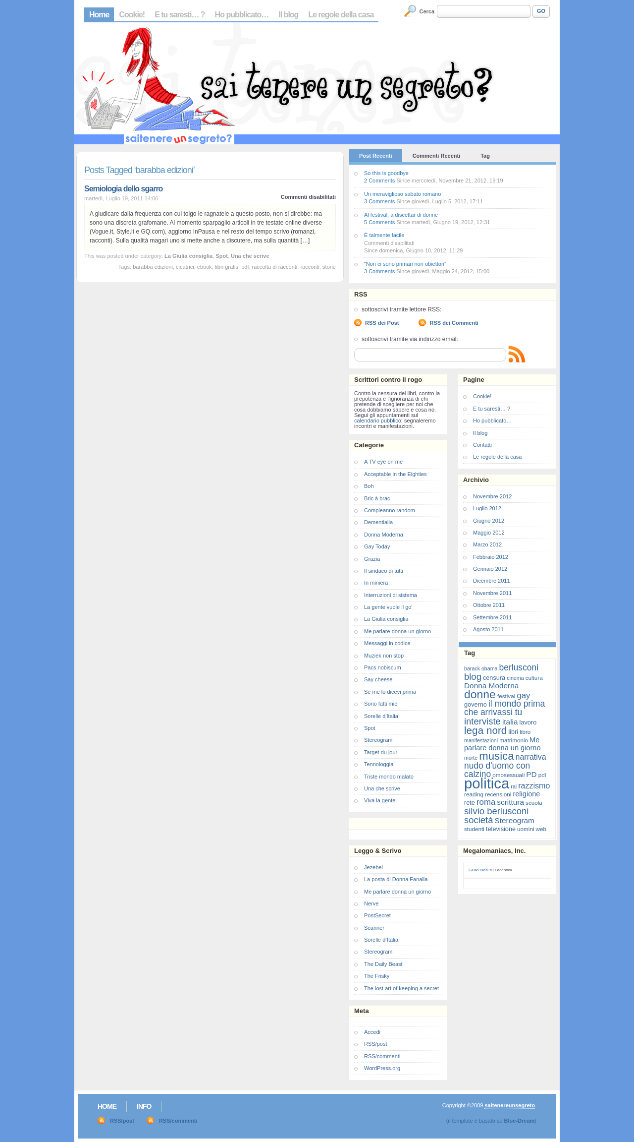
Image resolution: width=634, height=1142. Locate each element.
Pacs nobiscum (382, 667)
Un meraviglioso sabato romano (402, 194)
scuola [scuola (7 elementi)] (534, 802)
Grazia (372, 559)
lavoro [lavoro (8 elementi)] (528, 722)
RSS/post (375, 1044)
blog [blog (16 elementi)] (472, 676)
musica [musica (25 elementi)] (496, 756)
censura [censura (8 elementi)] (494, 677)
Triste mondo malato (389, 777)
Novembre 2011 (492, 593)
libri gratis (226, 267)
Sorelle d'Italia (381, 716)
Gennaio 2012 (490, 569)
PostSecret (377, 915)
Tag (485, 156)
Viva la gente (379, 800)
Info (144, 1106)
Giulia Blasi (478, 870)
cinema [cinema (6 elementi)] (515, 678)
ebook (204, 267)
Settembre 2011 (492, 617)
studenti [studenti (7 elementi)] (474, 829)
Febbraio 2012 (490, 557)
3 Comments (379, 201)
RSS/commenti (382, 1056)
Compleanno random (389, 510)
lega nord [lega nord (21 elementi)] (485, 730)
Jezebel (373, 867)
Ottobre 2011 (489, 605)
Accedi (372, 1032)
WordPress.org (382, 1068)
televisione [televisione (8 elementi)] (501, 829)
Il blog (288, 14)
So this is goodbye (386, 173)
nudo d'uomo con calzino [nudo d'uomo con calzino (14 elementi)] (497, 770)
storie (329, 267)
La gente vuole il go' (388, 607)
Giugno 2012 (488, 521)
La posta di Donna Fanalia (395, 879)
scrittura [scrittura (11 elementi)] (510, 802)
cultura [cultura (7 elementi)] (534, 677)
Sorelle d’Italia (381, 940)
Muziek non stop (384, 656)
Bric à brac (377, 498)
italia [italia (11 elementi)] (510, 722)
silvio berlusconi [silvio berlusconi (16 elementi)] (496, 811)
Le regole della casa (340, 14)
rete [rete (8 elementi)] (469, 802)
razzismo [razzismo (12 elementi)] (534, 785)
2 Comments (379, 180)
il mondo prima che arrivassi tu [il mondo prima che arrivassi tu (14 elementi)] (504, 708)
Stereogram (378, 740)
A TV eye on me (383, 462)
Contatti (482, 445)
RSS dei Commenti (453, 323)
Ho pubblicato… (242, 14)
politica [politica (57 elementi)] (486, 783)
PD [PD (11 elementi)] (531, 774)
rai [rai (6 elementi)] (514, 786)
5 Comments (379, 222)
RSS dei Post (382, 323)
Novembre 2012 (492, 496)
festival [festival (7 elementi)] (506, 696)
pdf (245, 267)
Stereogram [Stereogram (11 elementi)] (514, 820)
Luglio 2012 (487, 508)
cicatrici (185, 267)
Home (99, 14)
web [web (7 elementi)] (541, 829)
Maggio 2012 (489, 533)
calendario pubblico (377, 420)
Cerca (427, 11)
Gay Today (377, 546)
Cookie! (132, 14)
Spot (221, 256)
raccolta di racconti (275, 267)
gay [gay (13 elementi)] (523, 695)
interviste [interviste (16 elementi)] (482, 721)
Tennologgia (378, 764)
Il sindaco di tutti (383, 571)
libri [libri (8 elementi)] (513, 731)
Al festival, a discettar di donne (401, 215)
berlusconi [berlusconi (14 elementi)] (518, 667)
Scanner (374, 928)
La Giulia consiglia (188, 256)
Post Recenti (375, 156)
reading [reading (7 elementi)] (473, 794)
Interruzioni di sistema (390, 595)
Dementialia (378, 522)
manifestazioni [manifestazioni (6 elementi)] (481, 740)
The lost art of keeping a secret (401, 988)
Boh (369, 486)
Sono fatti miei (381, 704)
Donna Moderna (383, 535)
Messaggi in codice (387, 643)
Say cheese (378, 679)
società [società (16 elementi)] (478, 820)
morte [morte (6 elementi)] (470, 758)
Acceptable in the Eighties (395, 474)
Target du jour (380, 752)
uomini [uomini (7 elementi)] (525, 829)
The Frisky (376, 976)
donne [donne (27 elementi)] (480, 694)
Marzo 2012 (487, 544)
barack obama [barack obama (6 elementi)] (481, 668)
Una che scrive (250, 256)
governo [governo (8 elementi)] (475, 704)
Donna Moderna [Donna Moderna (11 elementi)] (491, 685)
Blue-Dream (519, 1121)
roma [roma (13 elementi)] (485, 802)
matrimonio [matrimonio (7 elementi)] (513, 740)
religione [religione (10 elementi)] (526, 794)
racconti (309, 267)
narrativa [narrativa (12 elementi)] (531, 757)
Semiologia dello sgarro (123, 188)
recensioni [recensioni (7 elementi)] (498, 794)
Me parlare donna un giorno (397, 631)
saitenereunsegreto (509, 1105)
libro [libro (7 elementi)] (525, 731)
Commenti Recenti (437, 156)
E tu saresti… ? (180, 14)
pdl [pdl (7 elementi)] (542, 775)
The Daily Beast (383, 964)
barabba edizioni (153, 267)
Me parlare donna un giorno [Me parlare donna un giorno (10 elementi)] (502, 744)
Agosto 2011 (488, 629)
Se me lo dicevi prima (390, 692)
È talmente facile (384, 235)
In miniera (376, 583)
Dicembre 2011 (491, 581)
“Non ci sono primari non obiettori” (405, 264)
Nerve (371, 903)
